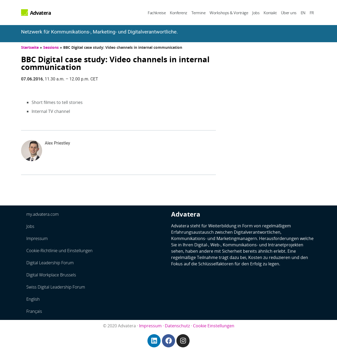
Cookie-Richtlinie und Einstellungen (59, 250)
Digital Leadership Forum (50, 263)
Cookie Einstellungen (213, 326)
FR (312, 12)
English (33, 299)
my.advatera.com (42, 214)
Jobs (255, 12)
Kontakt (270, 12)
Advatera (40, 12)
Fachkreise (157, 12)
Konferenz (178, 12)
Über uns (288, 12)
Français (34, 311)
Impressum (37, 238)
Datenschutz (177, 326)
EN (303, 12)
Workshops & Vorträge (229, 12)
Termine (198, 12)
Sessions (51, 47)
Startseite (30, 47)
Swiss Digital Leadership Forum (55, 287)
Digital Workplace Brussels (51, 275)
